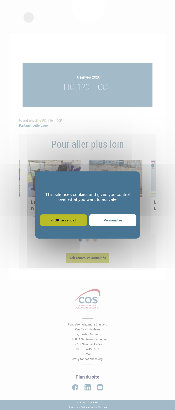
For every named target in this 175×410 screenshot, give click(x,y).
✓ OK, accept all (63, 220)
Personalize (113, 220)
